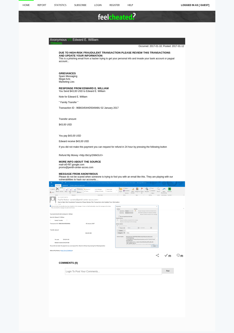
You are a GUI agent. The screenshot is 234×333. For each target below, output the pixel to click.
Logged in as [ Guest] (195, 5)
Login (98, 5)
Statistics (60, 5)
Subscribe (80, 5)
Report (42, 5)
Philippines (56, 43)
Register (115, 5)
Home (26, 5)
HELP (130, 5)
